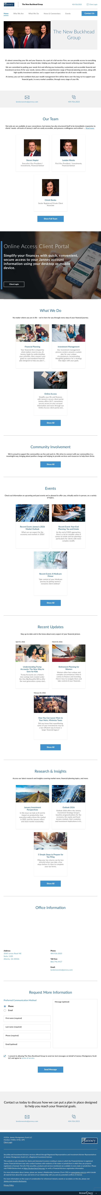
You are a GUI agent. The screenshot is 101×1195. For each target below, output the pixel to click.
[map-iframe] (50, 932)
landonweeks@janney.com (27, 102)
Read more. (90, 128)
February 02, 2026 (40, 695)
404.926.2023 (74, 102)
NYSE (18, 1140)
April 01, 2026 (20, 643)
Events (68, 14)
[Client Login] (91, 4)
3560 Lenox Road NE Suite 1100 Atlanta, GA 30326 (12, 958)
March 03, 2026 (57, 643)
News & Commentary (52, 14)
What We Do (33, 14)
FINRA (13, 1140)
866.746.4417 (56, 964)
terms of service (28, 1060)
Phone (11, 1009)
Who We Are (18, 14)
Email (10, 1013)
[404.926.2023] (77, 4)
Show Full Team (50, 219)
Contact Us (89, 13)
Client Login (14, 285)
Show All (50, 424)
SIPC (23, 1140)
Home (6, 14)
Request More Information (50, 995)
